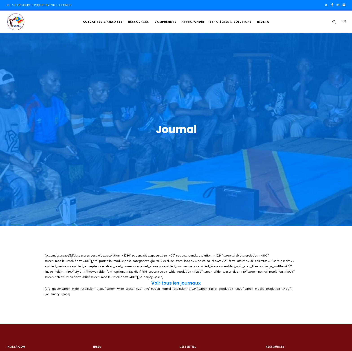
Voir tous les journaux (176, 283)
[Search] (331, 22)
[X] (326, 5)
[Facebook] (332, 5)
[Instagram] (338, 5)
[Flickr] (344, 5)
